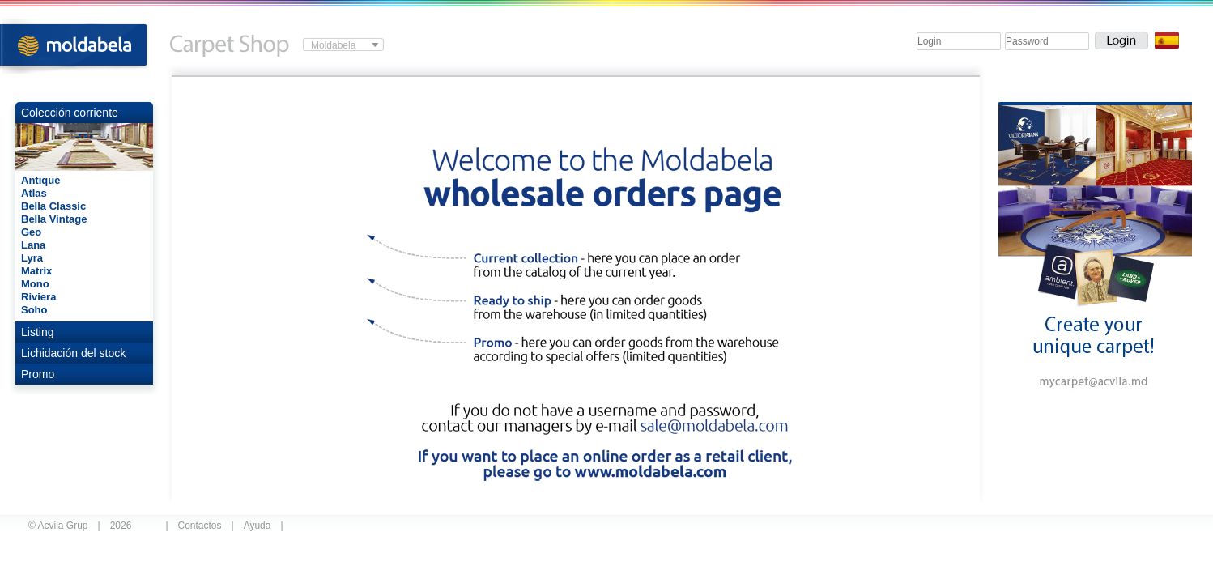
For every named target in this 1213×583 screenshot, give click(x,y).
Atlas (34, 193)
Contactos (200, 525)
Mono (35, 284)
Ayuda (257, 525)
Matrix (36, 271)
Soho (34, 310)
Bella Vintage (54, 219)
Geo (31, 232)
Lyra (32, 258)
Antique (40, 180)
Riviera (38, 297)
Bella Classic (53, 206)
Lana (33, 245)
